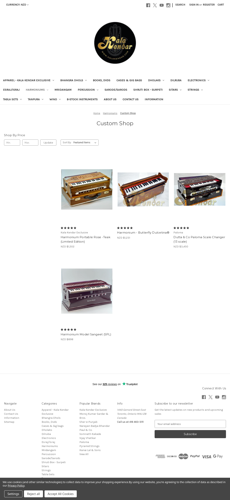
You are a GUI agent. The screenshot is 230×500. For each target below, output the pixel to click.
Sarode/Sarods (116, 89)
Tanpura (35, 99)
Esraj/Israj (11, 89)
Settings (13, 494)
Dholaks (156, 80)
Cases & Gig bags (129, 80)
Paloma (84, 442)
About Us (110, 99)
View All (83, 454)
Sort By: (67, 142)
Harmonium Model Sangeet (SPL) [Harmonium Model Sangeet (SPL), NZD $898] (86, 334)
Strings (195, 89)
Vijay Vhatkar (87, 438)
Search (180, 4)
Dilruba (175, 80)
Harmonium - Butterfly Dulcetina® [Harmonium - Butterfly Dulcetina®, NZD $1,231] (143, 232)
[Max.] (30, 142)
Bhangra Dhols (73, 80)
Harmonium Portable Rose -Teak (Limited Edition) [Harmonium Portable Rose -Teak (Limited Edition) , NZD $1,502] (85, 239)
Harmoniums (37, 89)
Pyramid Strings (89, 446)
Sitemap (9, 422)
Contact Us (130, 99)
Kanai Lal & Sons (90, 450)
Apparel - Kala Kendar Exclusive (28, 80)
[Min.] (12, 142)
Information (154, 99)
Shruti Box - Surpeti (148, 89)
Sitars (175, 89)
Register (209, 4)
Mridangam (63, 89)
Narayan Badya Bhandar (94, 426)
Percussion (88, 89)
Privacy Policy (16, 485)
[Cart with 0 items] (220, 4)
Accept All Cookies (61, 494)
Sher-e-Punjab (88, 422)
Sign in (194, 4)
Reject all (33, 494)
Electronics (198, 80)
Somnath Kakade (90, 434)
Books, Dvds (101, 80)
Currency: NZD (17, 4)
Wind (55, 99)
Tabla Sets (12, 99)
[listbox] (85, 142)
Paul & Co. (85, 430)
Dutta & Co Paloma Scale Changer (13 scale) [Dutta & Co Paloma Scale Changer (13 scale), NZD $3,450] (199, 239)
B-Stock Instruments (82, 99)
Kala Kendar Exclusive (93, 409)
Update (48, 142)
